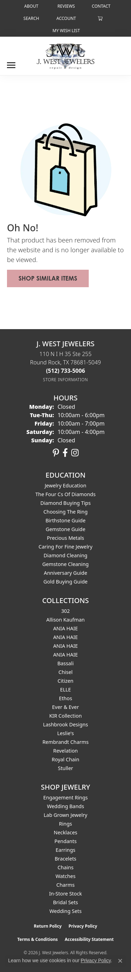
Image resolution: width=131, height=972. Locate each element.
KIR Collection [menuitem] (65, 715)
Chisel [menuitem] (65, 672)
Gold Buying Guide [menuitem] (65, 581)
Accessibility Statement (89, 939)
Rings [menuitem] (65, 823)
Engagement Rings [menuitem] (65, 797)
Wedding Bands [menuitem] (65, 806)
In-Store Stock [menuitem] (65, 893)
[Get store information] (65, 380)
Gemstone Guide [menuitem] (66, 529)
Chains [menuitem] (66, 867)
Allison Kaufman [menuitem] (65, 619)
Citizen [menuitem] (66, 680)
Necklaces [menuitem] (65, 832)
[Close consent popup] (120, 961)
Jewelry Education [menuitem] (65, 485)
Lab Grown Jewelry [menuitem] (65, 815)
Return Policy (48, 926)
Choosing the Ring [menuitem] (65, 511)
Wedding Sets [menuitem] (65, 911)
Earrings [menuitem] (65, 850)
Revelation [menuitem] (65, 750)
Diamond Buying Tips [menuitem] (65, 503)
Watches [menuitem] (65, 876)
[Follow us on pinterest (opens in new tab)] (56, 453)
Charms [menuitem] (65, 885)
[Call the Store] (65, 371)
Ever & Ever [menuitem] (65, 707)
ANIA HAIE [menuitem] (65, 628)
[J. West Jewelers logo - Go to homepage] (65, 55)
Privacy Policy (82, 926)
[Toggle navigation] (11, 62)
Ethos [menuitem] (65, 698)
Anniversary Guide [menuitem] (65, 573)
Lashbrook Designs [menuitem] (65, 724)
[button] (30, 18)
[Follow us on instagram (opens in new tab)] (75, 453)
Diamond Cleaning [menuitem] (65, 555)
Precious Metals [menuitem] (65, 538)
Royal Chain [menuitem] (65, 759)
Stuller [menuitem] (65, 768)
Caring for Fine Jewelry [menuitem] (65, 546)
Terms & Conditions (37, 939)
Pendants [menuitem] (65, 841)
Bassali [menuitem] (65, 663)
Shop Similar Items (48, 278)
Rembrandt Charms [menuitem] (65, 742)
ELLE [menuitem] (65, 689)
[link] (30, 6)
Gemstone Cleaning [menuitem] (65, 564)
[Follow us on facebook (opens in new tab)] (65, 453)
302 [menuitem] (65, 611)
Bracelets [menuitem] (65, 858)
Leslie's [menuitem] (65, 733)
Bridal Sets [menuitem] (65, 902)
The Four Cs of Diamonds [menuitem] (65, 494)
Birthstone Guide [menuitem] (65, 520)
